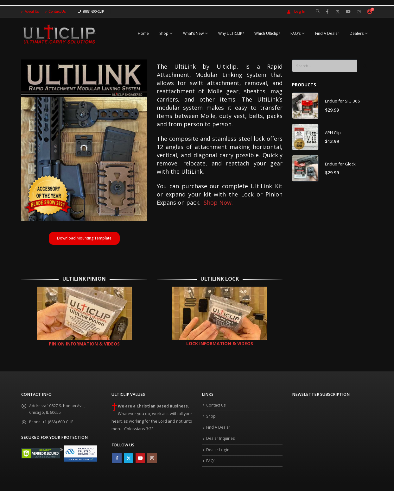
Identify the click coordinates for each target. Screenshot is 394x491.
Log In (296, 11)
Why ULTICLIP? (231, 33)
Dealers (357, 33)
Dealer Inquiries (221, 443)
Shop (163, 33)
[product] (305, 106)
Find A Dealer (327, 33)
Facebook (117, 460)
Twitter (128, 460)
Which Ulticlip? (267, 33)
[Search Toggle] (317, 11)
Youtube (140, 460)
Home (143, 33)
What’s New (193, 33)
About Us (30, 11)
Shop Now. (218, 202)
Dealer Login (218, 455)
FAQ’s (295, 33)
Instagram (152, 460)
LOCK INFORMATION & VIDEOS (219, 346)
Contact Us (55, 11)
